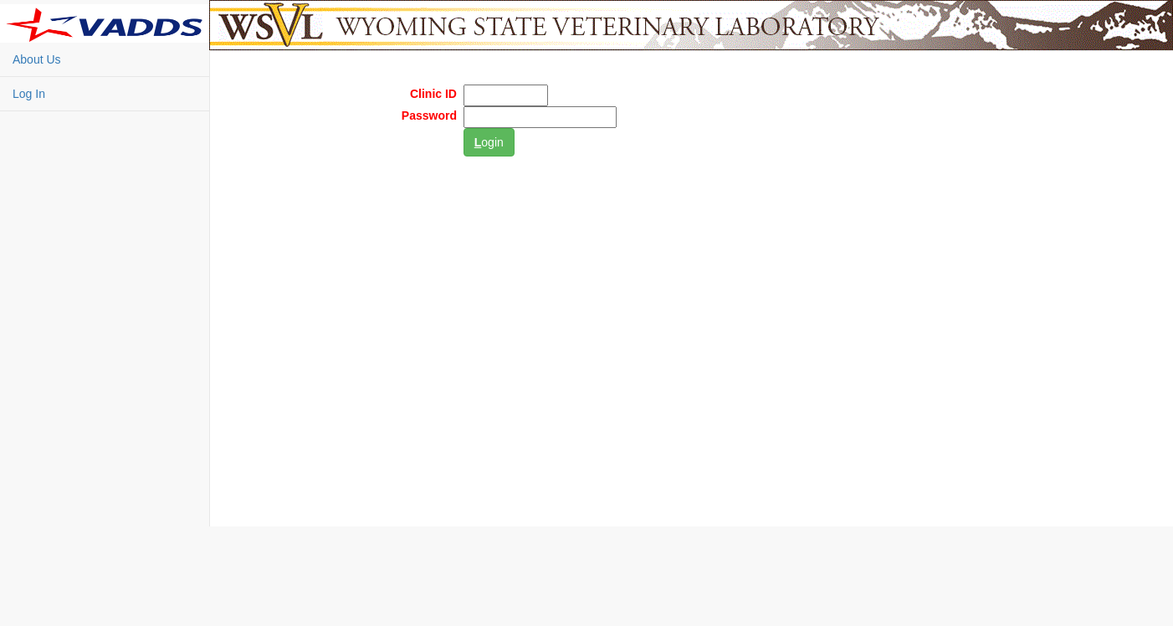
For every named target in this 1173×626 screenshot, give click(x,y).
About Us (37, 59)
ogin (489, 142)
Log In (29, 93)
